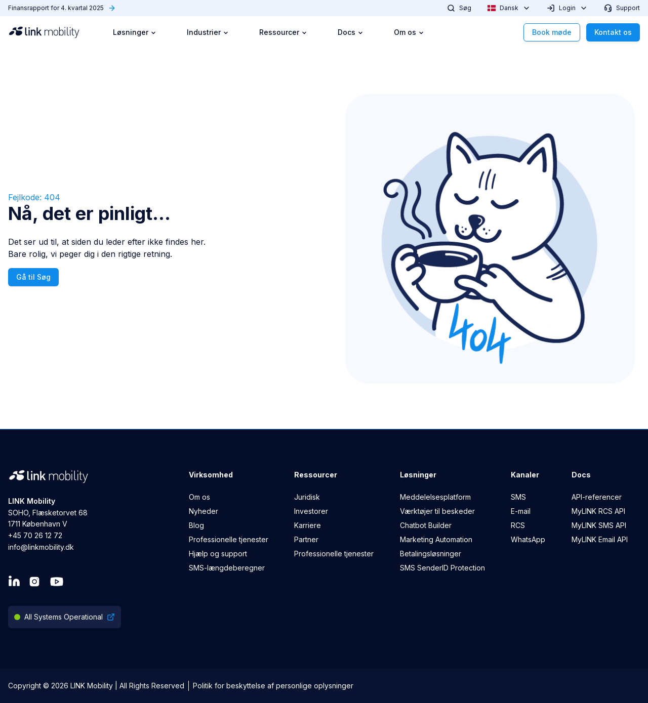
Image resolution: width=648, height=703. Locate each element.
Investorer (311, 511)
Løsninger (134, 32)
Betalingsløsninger (430, 553)
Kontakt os (613, 32)
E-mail (521, 511)
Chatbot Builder (426, 525)
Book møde (552, 32)
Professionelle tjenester (228, 539)
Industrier (208, 32)
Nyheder (203, 511)
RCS (518, 525)
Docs (350, 32)
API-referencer (597, 497)
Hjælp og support (218, 553)
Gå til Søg (33, 277)
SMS (518, 497)
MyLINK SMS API (599, 525)
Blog (196, 525)
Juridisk (307, 497)
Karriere (307, 525)
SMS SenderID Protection (442, 567)
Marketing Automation (436, 539)
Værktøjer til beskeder (437, 511)
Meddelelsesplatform (435, 497)
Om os (409, 32)
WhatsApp (528, 539)
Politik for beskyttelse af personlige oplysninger (273, 685)
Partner (306, 539)
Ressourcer (283, 32)
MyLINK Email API (600, 539)
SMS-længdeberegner (227, 567)
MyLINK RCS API (598, 511)
